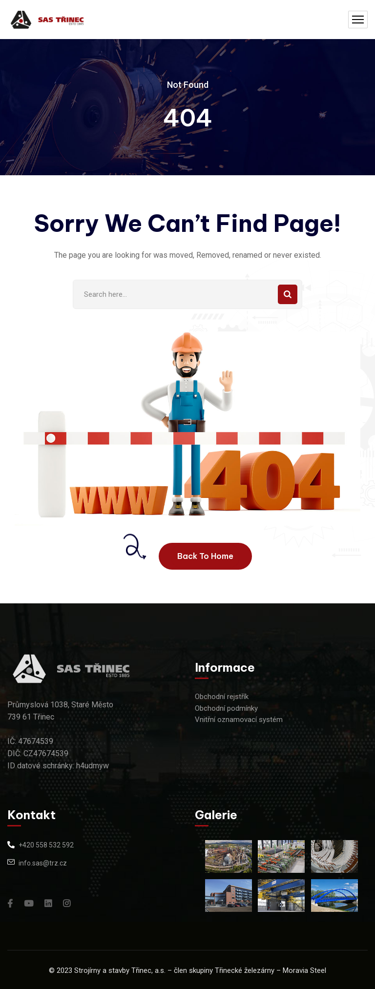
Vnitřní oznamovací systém (239, 719)
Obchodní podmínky (226, 708)
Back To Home (205, 556)
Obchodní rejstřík (222, 696)
